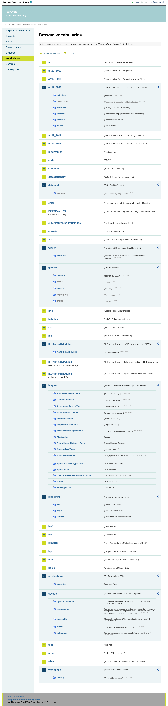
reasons (61, 120)
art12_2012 (54, 70)
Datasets (10, 36)
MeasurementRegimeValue (70, 431)
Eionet (18, 25)
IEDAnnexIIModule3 (60, 362)
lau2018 (53, 543)
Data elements (13, 47)
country (60, 677)
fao (50, 239)
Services (10, 64)
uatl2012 (61, 517)
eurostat (53, 231)
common (53, 168)
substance (62, 633)
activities (61, 95)
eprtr (51, 203)
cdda (51, 160)
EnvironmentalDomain (67, 412)
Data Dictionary (29, 25)
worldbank (54, 669)
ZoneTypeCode (64, 487)
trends (60, 126)
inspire (52, 385)
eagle (59, 511)
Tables (9, 41)
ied (50, 335)
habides (53, 319)
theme (60, 481)
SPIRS (60, 626)
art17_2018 (54, 143)
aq (49, 62)
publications (55, 576)
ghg (50, 310)
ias (50, 327)
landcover (54, 497)
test (50, 644)
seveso (52, 593)
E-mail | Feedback (15, 696)
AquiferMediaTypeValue (68, 393)
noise (51, 568)
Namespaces (12, 69)
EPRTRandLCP (57, 211)
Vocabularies (13, 58)
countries (61, 108)
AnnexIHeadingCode (67, 352)
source (60, 288)
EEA (18, 2)
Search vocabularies (52, 53)
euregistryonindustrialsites (64, 223)
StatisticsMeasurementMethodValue (74, 475)
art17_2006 (54, 87)
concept (61, 275)
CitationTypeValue (65, 399)
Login (137, 2)
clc (58, 505)
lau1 (50, 526)
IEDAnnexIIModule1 (60, 344)
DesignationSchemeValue (69, 406)
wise (51, 661)
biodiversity (55, 152)
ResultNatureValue (66, 455)
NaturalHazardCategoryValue (71, 443)
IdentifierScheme (65, 419)
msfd (51, 559)
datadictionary (56, 177)
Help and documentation (18, 30)
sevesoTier (62, 619)
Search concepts (74, 53)
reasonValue (63, 609)
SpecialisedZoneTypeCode (70, 463)
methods (61, 114)
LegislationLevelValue (67, 425)
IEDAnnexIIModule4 (60, 373)
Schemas (10, 52)
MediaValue (62, 437)
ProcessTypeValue (66, 449)
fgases (52, 248)
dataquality (55, 185)
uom (51, 653)
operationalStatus (65, 601)
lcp (50, 551)
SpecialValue (63, 469)
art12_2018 (54, 79)
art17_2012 (54, 135)
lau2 (50, 534)
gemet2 (52, 267)
